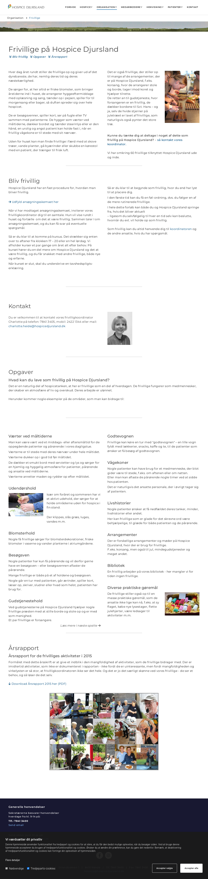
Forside (70, 7)
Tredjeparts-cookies (41, 868)
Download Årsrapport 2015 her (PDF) (37, 683)
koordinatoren (181, 229)
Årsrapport (57, 56)
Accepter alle (191, 868)
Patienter (174, 7)
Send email (16, 825)
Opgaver (38, 56)
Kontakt (192, 7)
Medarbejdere (130, 7)
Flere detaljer (12, 860)
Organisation (106, 7)
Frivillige (34, 17)
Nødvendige (14, 868)
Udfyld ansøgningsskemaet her (34, 202)
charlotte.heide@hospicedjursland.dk (37, 326)
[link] (86, 7)
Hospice (85, 7)
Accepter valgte (164, 868)
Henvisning (154, 7)
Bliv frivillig (18, 56)
